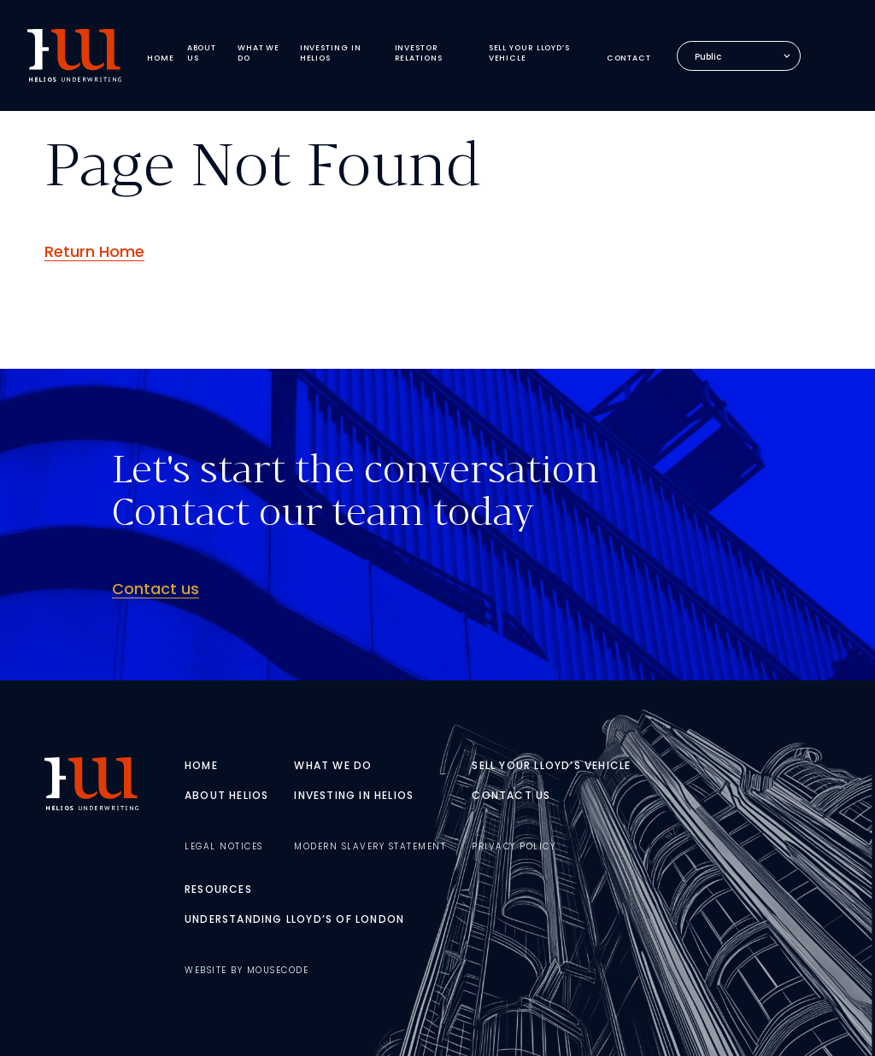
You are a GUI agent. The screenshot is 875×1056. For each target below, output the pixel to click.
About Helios (226, 795)
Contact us (155, 588)
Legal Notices (224, 846)
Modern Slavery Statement (370, 846)
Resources (218, 889)
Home (201, 765)
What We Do (333, 765)
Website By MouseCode (246, 970)
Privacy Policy (513, 846)
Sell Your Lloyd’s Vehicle (551, 765)
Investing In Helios (354, 795)
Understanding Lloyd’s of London (294, 919)
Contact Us (511, 795)
